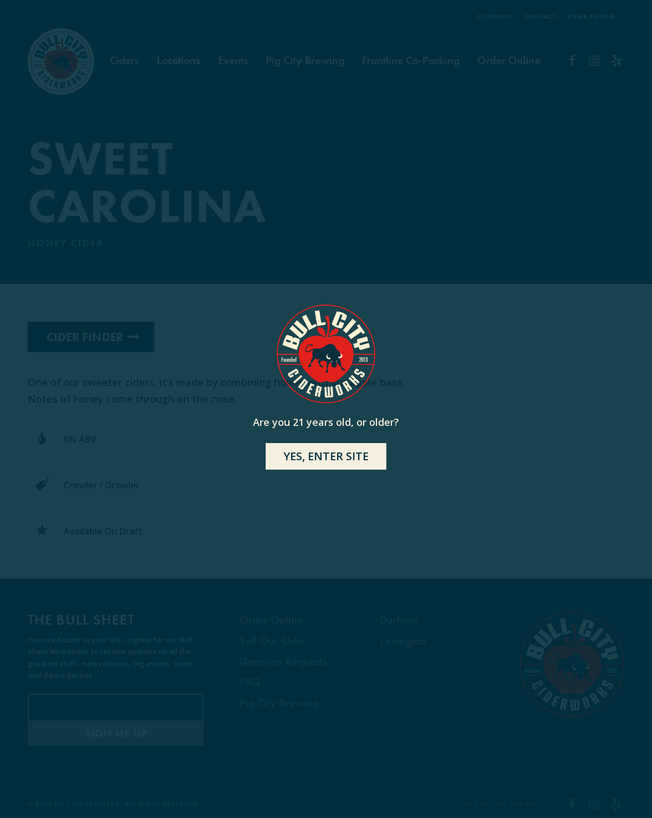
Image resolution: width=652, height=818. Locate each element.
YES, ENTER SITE (326, 456)
